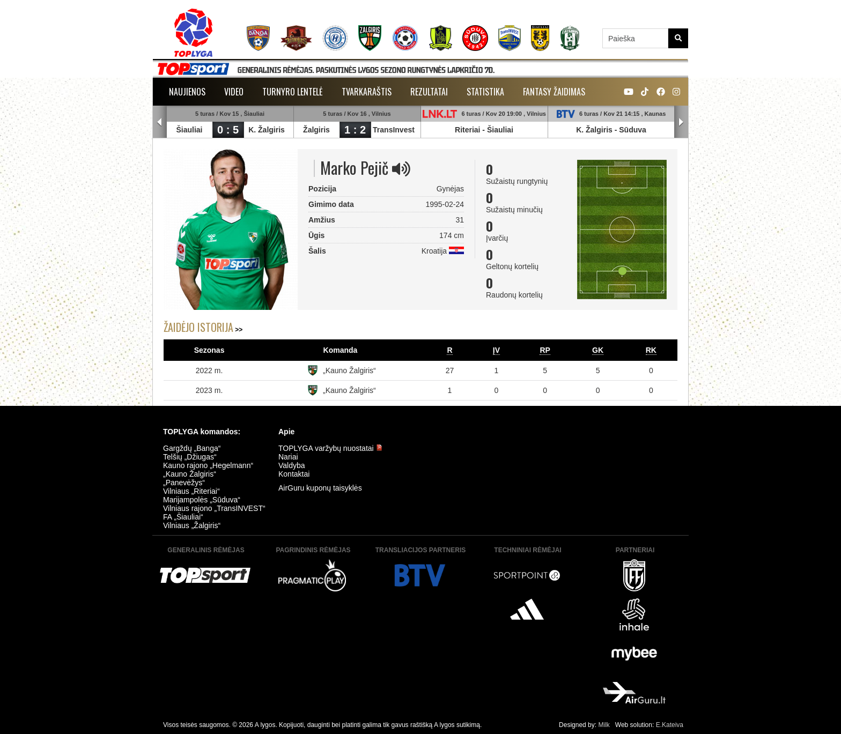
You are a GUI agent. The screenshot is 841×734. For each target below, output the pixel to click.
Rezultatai (429, 91)
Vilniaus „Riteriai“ (191, 491)
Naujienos (187, 91)
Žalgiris (316, 129)
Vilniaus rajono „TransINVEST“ (214, 508)
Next (681, 122)
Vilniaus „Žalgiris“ (191, 525)
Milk (603, 725)
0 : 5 (228, 130)
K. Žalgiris (266, 129)
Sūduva (632, 129)
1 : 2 (355, 130)
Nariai (288, 457)
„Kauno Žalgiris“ (349, 370)
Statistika (485, 91)
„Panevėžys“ (184, 482)
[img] (401, 169)
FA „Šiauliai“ (183, 517)
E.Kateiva (669, 725)
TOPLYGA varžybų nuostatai (330, 448)
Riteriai (467, 129)
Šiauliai (189, 129)
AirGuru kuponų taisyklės (320, 488)
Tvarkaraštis (367, 91)
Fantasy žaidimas (554, 91)
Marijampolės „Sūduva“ (201, 499)
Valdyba (291, 465)
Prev (160, 122)
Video (234, 91)
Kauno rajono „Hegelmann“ (208, 465)
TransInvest (394, 129)
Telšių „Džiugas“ (190, 457)
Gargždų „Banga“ (191, 448)
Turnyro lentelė (292, 91)
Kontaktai (293, 474)
